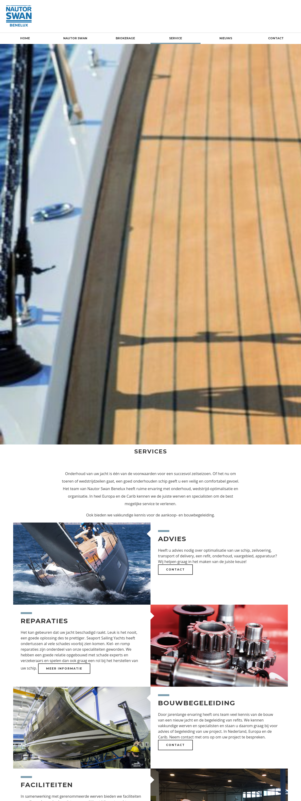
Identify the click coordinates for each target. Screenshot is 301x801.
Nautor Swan (75, 38)
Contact (276, 38)
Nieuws (225, 38)
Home (25, 38)
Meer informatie (64, 668)
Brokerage (125, 38)
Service (175, 38)
